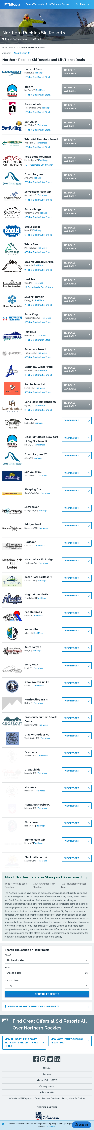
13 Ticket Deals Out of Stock (38, 287)
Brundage (30, 419)
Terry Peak (31, 664)
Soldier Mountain (35, 384)
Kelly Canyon (32, 647)
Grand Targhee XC (35, 454)
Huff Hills (30, 331)
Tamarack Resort (35, 349)
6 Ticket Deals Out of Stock (38, 234)
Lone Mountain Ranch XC (40, 401)
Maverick (30, 787)
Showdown (31, 822)
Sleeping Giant (34, 489)
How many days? (12, 980)
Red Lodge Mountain (37, 156)
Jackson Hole (33, 104)
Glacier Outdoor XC (36, 734)
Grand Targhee (34, 174)
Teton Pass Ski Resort (38, 576)
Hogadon (30, 541)
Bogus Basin (32, 226)
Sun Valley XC (33, 471)
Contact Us (47, 1090)
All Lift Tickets (8, 48)
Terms (37, 1096)
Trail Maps (39, 73)
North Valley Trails (36, 699)
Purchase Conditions (51, 1096)
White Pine (31, 244)
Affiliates (47, 1066)
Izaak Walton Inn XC (36, 682)
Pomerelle (31, 629)
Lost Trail (30, 279)
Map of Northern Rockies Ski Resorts (22, 39)
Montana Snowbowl (37, 804)
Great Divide (32, 769)
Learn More (51, 1126)
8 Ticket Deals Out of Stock (38, 252)
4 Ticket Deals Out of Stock (38, 322)
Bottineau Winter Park (38, 366)
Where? (8, 955)
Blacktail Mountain (36, 857)
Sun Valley (31, 121)
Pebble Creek (33, 611)
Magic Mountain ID (36, 594)
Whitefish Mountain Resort (41, 139)
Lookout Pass (33, 69)
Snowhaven (31, 506)
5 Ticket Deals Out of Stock (38, 392)
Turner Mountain (35, 839)
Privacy (65, 1096)
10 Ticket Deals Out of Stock (38, 164)
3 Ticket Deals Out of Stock (38, 199)
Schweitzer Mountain (37, 191)
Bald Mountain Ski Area (38, 261)
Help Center (47, 1084)
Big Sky (29, 86)
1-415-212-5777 (47, 1078)
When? (7, 968)
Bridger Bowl (32, 524)
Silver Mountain (34, 296)
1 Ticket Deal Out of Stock (37, 77)
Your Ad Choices (77, 1096)
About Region (22, 53)
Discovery (30, 752)
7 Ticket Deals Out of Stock (38, 182)
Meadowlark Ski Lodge (38, 559)
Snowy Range (33, 209)
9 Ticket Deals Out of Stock (38, 270)
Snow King (31, 314)
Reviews (47, 1072)
